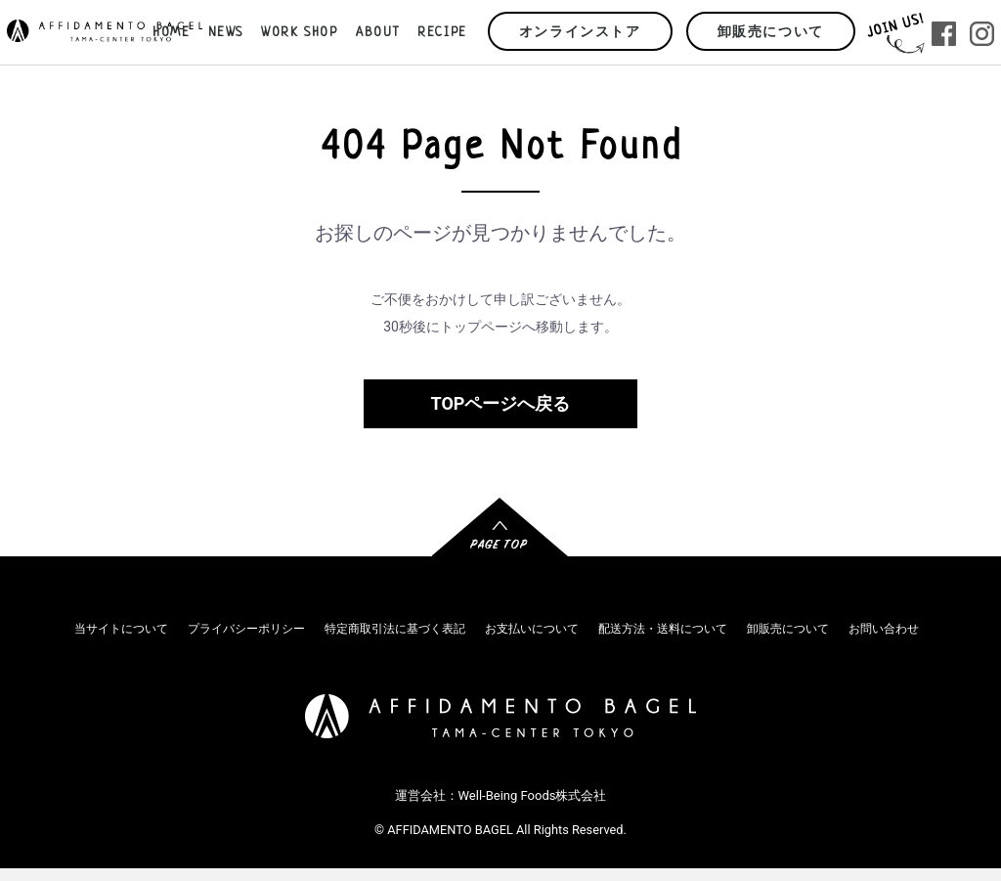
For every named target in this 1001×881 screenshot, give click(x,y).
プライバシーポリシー (246, 629)
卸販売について (771, 32)
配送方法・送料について (662, 629)
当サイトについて (121, 629)
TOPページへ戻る (501, 403)
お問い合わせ (884, 629)
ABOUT (378, 32)
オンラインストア (580, 32)
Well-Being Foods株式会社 (532, 795)
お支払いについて (532, 629)
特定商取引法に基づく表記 (395, 629)
